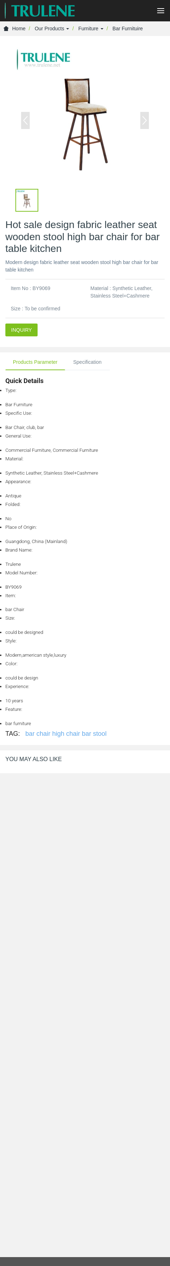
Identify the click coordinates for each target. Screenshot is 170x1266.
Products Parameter (35, 362)
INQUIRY (21, 330)
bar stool (94, 733)
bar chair (37, 733)
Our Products (52, 28)
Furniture (90, 28)
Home (14, 28)
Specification (87, 362)
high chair (66, 733)
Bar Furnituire (127, 28)
